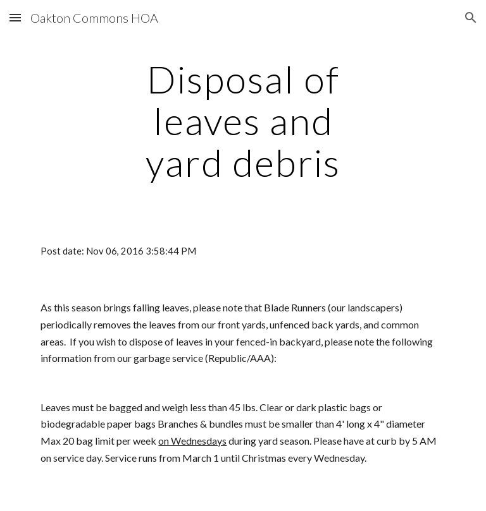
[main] (242, 120)
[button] (15, 17)
